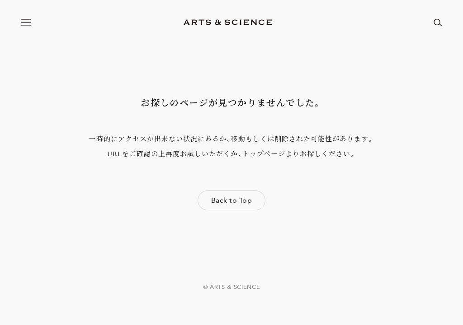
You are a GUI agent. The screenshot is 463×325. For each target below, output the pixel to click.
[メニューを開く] (26, 22)
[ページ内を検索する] (438, 22)
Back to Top (231, 200)
